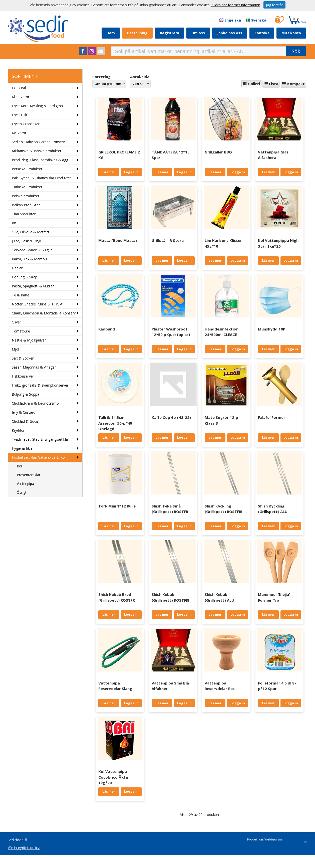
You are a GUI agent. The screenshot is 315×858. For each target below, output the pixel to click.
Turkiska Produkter (27, 187)
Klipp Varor (20, 96)
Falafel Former (271, 417)
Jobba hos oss (229, 33)
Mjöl (15, 349)
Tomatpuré (21, 331)
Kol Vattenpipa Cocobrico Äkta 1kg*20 (113, 777)
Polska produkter (25, 196)
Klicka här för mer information (235, 5)
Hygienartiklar (23, 448)
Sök (296, 51)
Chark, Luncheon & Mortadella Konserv (44, 313)
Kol (19, 466)
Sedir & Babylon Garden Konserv (38, 141)
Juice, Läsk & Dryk (26, 241)
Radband (106, 328)
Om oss (198, 33)
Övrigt (22, 492)
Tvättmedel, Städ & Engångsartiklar (40, 439)
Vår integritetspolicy (24, 847)
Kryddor (18, 430)
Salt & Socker (23, 358)
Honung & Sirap (24, 277)
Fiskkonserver (23, 376)
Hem (111, 33)
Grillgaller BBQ (218, 151)
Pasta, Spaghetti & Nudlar (33, 286)
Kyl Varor (19, 132)
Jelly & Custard (23, 412)
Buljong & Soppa (25, 394)
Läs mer (108, 172)
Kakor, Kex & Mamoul (30, 259)
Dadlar (17, 268)
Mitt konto (291, 33)
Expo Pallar (21, 87)
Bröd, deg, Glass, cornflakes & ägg (40, 159)
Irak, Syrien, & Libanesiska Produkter (41, 178)
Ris (14, 223)
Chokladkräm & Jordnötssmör (36, 403)
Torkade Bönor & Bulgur (32, 250)
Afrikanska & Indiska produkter (36, 150)
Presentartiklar (28, 474)
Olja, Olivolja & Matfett (30, 232)
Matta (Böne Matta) (117, 240)
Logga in (131, 172)
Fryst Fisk (19, 114)
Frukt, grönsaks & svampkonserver (40, 385)
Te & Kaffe (20, 295)
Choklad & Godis (25, 421)
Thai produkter (24, 214)
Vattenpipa (25, 483)
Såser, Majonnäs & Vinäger (34, 367)
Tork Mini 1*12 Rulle (117, 505)
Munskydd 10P (271, 328)
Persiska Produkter (27, 168)
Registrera (169, 33)
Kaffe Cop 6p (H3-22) (171, 417)
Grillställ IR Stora (168, 240)
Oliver (16, 322)
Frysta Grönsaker (26, 123)
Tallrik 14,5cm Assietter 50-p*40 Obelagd (115, 423)
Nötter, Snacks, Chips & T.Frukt (37, 304)
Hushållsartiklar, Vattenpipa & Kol (39, 457)
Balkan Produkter (26, 205)
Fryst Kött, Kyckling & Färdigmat (38, 105)
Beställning (137, 33)
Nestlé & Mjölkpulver (29, 340)
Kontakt (261, 33)
